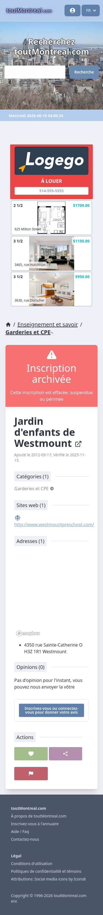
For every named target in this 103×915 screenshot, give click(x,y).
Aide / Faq (20, 831)
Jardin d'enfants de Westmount (48, 432)
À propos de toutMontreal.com (38, 816)
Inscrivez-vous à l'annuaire (35, 823)
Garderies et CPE (29, 332)
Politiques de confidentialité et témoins (46, 871)
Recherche (84, 72)
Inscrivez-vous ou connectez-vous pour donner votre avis (52, 710)
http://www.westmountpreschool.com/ (54, 524)
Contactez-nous (25, 839)
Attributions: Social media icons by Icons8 (48, 879)
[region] (51, 594)
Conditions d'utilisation (31, 863)
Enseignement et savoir (47, 324)
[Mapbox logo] (28, 633)
